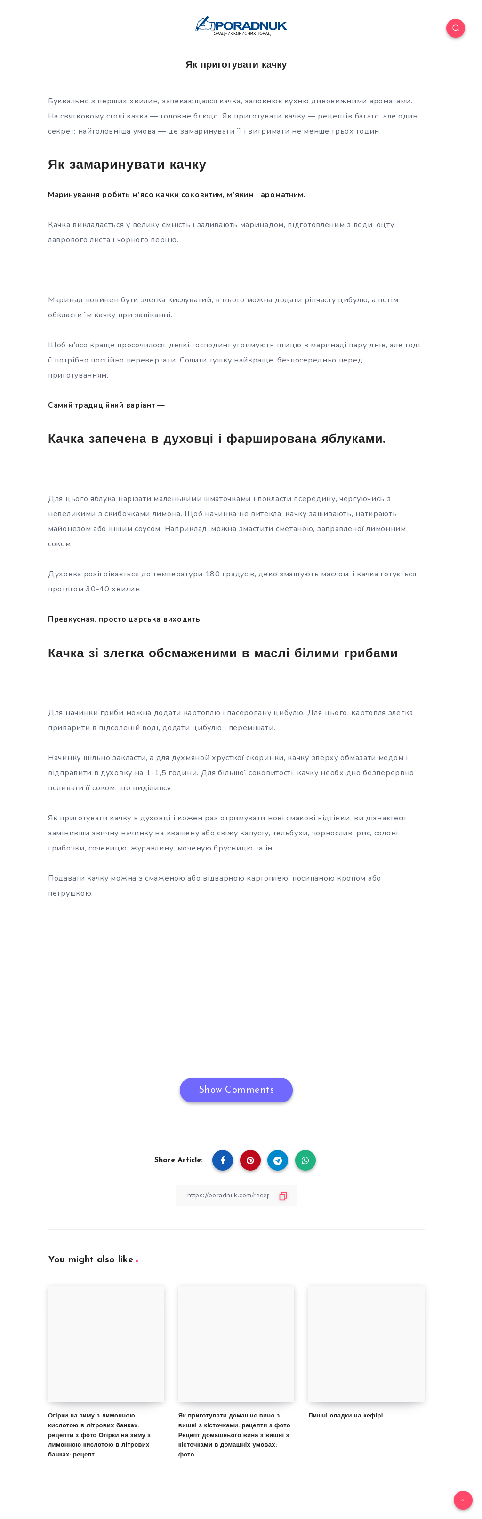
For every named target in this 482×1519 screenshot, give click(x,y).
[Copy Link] (236, 1195)
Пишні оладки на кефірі (345, 1415)
